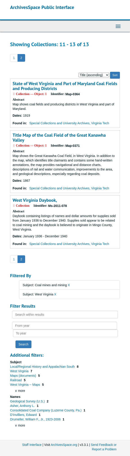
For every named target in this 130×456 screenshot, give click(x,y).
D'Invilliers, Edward (24, 415)
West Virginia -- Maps (25, 384)
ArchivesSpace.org (64, 445)
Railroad (16, 380)
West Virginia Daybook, (35, 200)
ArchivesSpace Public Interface (42, 7)
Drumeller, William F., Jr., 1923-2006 (36, 419)
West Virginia (19, 371)
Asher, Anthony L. (23, 406)
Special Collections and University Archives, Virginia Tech (69, 123)
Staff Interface (32, 445)
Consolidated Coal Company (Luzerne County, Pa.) (46, 410)
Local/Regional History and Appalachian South (43, 366)
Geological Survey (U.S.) (28, 401)
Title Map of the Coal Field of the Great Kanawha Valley (59, 137)
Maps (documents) (23, 375)
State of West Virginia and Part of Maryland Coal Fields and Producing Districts (65, 86)
